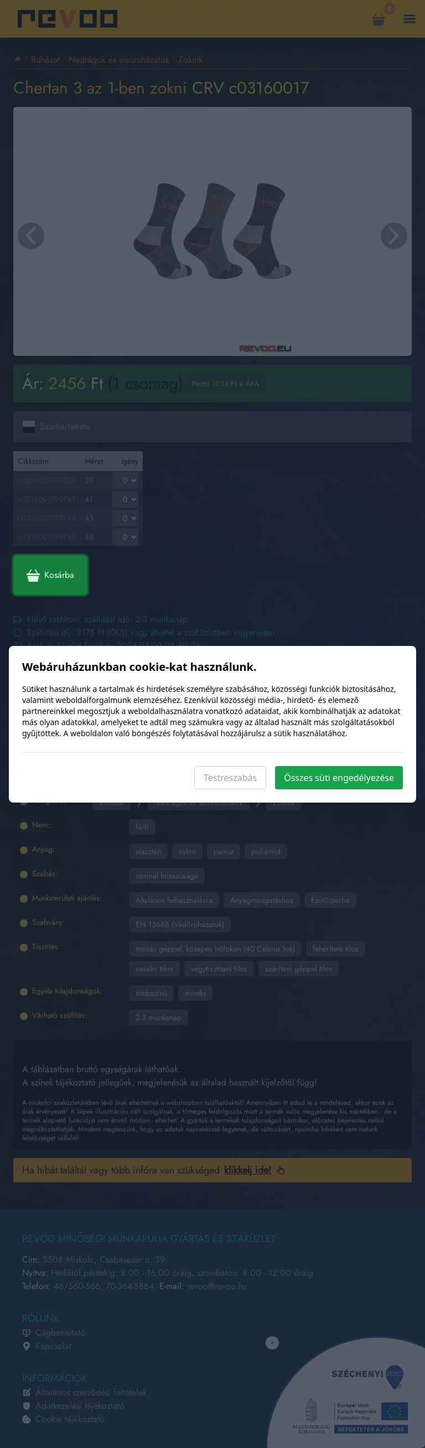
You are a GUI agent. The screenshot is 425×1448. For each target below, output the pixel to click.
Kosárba (50, 575)
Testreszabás (230, 778)
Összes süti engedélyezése (339, 778)
